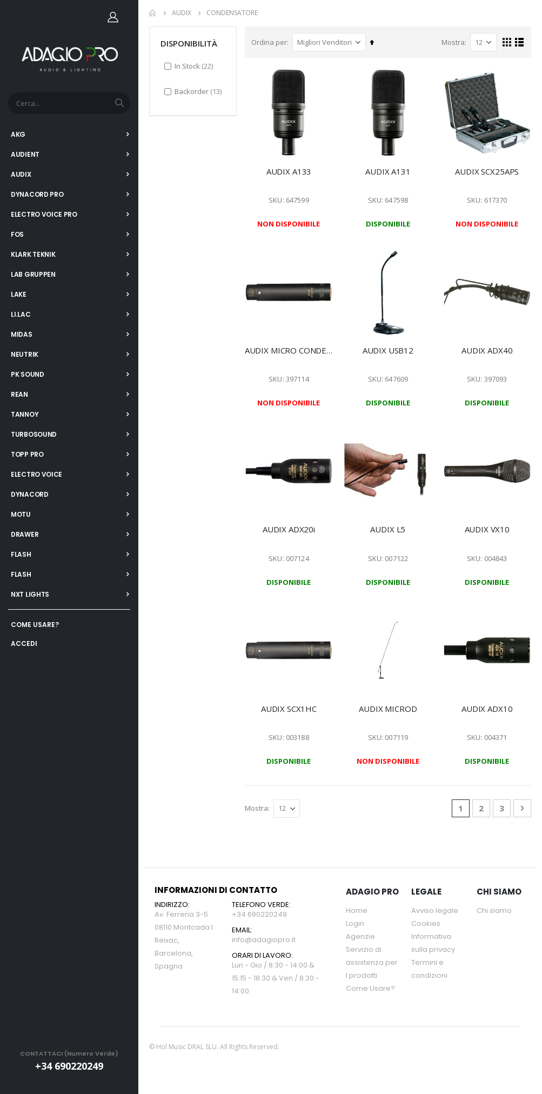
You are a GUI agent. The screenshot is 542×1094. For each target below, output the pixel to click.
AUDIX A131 (389, 169)
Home (153, 12)
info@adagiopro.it (264, 940)
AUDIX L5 (389, 528)
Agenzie (360, 937)
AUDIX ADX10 (487, 708)
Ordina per (272, 41)
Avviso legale (434, 911)
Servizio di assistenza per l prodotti (372, 963)
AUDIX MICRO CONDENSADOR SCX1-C (291, 349)
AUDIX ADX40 (487, 349)
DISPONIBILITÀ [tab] (188, 42)
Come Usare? (370, 989)
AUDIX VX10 (487, 528)
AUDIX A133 (291, 169)
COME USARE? (35, 624)
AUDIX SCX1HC (291, 708)
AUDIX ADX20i (291, 528)
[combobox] (69, 103)
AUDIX (181, 13)
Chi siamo (494, 911)
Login (355, 924)
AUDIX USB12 (389, 349)
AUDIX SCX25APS (487, 169)
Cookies (425, 924)
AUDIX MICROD (389, 708)
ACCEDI (24, 643)
